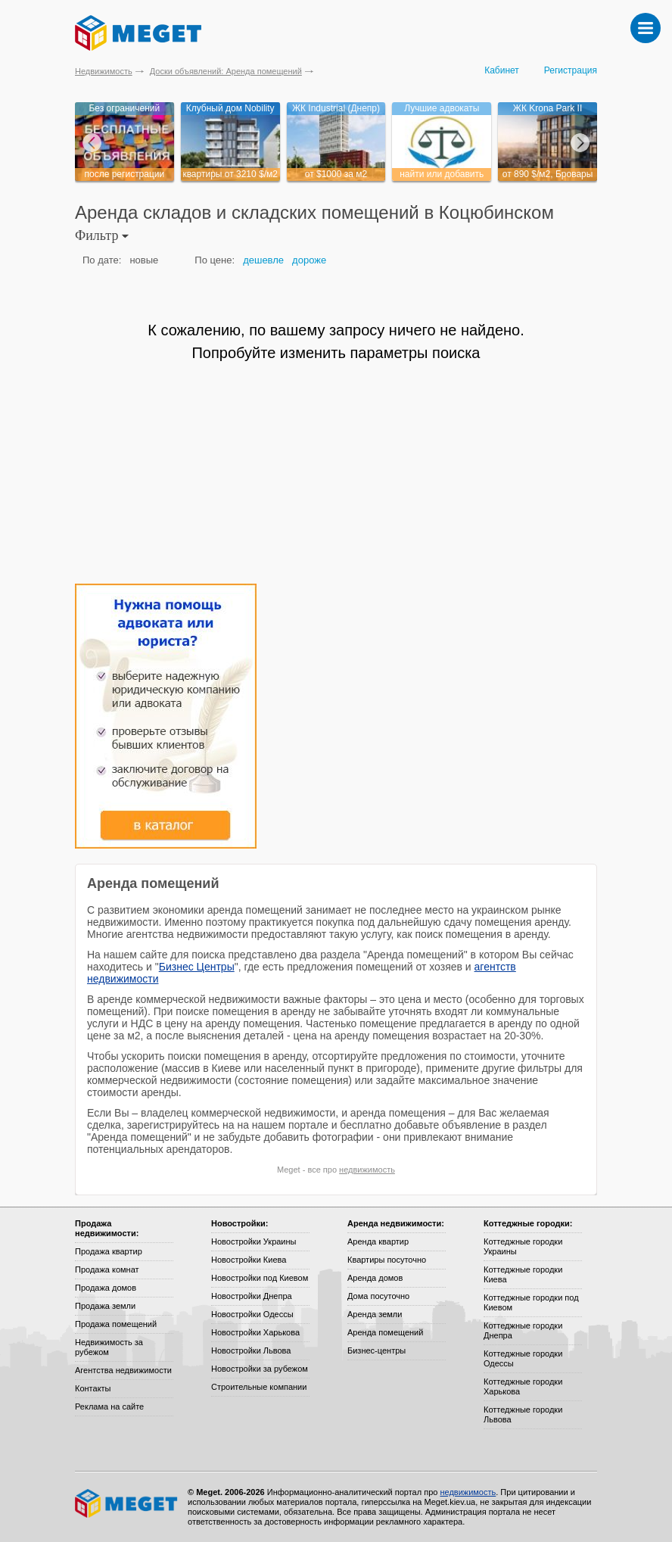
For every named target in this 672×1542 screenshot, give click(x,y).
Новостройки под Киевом (259, 1277)
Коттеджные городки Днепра (523, 1330)
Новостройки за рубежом (259, 1368)
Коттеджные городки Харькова (523, 1386)
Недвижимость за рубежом (109, 1347)
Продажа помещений (116, 1324)
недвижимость (367, 1169)
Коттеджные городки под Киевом (531, 1302)
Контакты (93, 1388)
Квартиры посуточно (386, 1259)
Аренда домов (375, 1277)
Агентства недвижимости (123, 1370)
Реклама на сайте (109, 1406)
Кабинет (501, 70)
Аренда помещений (385, 1332)
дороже (309, 260)
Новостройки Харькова (255, 1332)
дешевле (263, 260)
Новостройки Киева (248, 1259)
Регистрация (570, 70)
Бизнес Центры (197, 967)
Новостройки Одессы (252, 1314)
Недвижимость (103, 71)
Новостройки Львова (251, 1350)
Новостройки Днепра (251, 1296)
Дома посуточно (378, 1296)
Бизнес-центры (376, 1350)
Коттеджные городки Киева (523, 1274)
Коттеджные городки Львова (523, 1414)
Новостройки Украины (254, 1241)
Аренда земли (374, 1314)
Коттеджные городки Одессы (523, 1358)
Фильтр (102, 235)
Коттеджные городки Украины (523, 1246)
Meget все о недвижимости (127, 1503)
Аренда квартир (378, 1241)
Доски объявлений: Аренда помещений (226, 71)
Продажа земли (105, 1305)
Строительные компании (258, 1386)
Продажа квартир (108, 1251)
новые (143, 260)
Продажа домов (105, 1287)
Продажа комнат (107, 1269)
